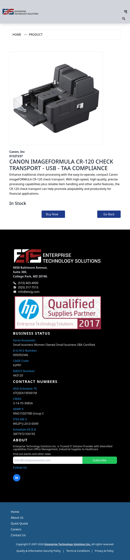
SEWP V (18, 409)
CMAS (17, 399)
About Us (17, 518)
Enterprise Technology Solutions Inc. (68, 544)
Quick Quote (19, 523)
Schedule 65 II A (24, 429)
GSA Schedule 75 (25, 389)
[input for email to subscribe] (47, 460)
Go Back (108, 214)
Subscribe (99, 460)
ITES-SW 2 (20, 419)
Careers (16, 529)
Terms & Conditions (78, 551)
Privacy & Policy (104, 551)
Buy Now (52, 214)
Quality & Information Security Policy (38, 551)
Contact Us (18, 535)
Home (16, 35)
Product (36, 35)
